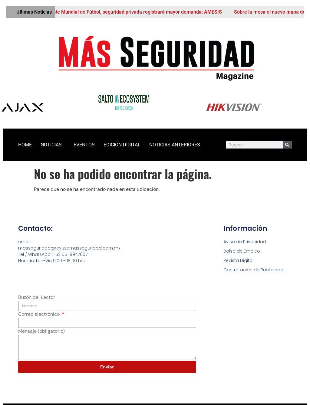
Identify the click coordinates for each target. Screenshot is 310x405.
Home (25, 145)
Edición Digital (122, 145)
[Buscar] (287, 145)
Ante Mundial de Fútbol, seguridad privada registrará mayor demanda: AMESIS (139, 12)
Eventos (84, 145)
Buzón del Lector (36, 297)
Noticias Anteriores (174, 145)
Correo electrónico (39, 314)
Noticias (53, 145)
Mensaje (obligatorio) (41, 331)
